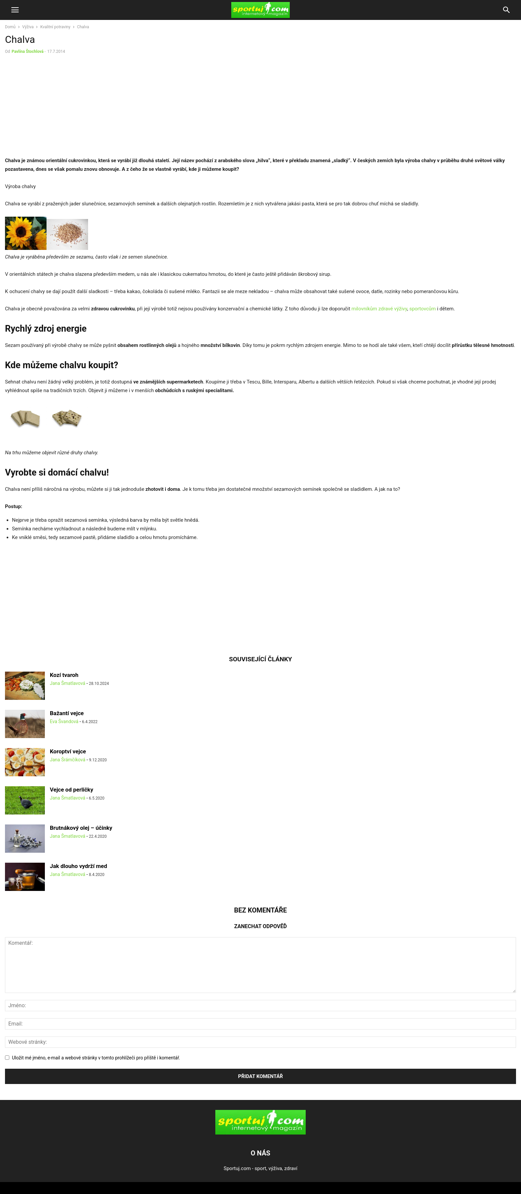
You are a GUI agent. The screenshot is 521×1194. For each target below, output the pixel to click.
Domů (10, 27)
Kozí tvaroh (64, 675)
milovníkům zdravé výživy (379, 309)
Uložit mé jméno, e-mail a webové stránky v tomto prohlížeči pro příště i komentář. (96, 1057)
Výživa (28, 27)
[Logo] (260, 1133)
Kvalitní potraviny (55, 27)
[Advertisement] (61, 107)
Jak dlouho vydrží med (78, 866)
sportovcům (422, 309)
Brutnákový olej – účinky (81, 827)
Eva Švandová (64, 721)
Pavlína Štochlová (28, 51)
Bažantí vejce (67, 713)
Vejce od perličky (71, 789)
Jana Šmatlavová (67, 683)
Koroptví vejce (68, 751)
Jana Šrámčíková (67, 759)
